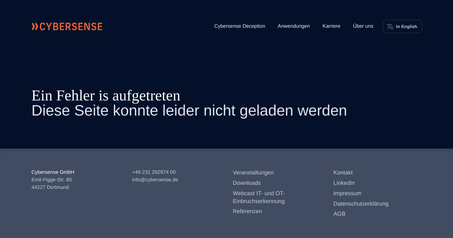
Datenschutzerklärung (361, 204)
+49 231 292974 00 (154, 172)
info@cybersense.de (155, 180)
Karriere (331, 26)
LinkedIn (344, 183)
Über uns (363, 26)
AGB (339, 214)
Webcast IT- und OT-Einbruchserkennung (259, 197)
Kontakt (343, 172)
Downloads (247, 183)
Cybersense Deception (239, 26)
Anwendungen (294, 26)
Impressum (347, 193)
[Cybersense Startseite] (67, 26)
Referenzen (247, 211)
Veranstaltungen (253, 172)
